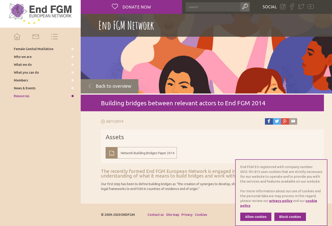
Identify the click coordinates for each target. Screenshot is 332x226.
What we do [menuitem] (23, 64)
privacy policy (280, 201)
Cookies (201, 215)
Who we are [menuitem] (23, 56)
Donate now (136, 7)
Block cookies (290, 217)
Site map (172, 215)
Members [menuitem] (21, 80)
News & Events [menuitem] (25, 88)
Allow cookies (256, 217)
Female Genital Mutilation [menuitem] (33, 49)
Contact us (156, 215)
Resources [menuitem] (21, 96)
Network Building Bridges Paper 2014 (147, 153)
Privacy (187, 215)
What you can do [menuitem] (26, 72)
